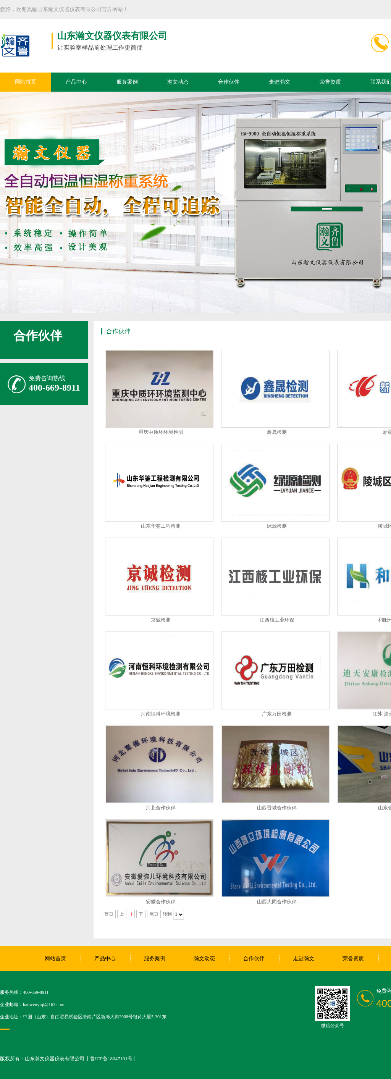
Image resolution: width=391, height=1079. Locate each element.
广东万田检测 (277, 714)
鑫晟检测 (277, 432)
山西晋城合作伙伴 (277, 808)
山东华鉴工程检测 (161, 526)
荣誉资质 (330, 82)
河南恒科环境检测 (161, 714)
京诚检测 (161, 620)
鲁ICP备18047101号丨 (113, 1058)
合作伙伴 (228, 82)
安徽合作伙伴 (161, 902)
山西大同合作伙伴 (277, 902)
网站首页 (25, 82)
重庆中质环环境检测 (161, 432)
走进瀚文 (279, 82)
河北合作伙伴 (161, 808)
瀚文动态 (178, 82)
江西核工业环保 (277, 620)
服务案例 (127, 82)
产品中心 (76, 82)
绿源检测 (277, 526)
